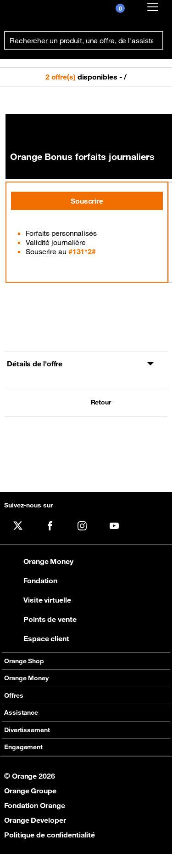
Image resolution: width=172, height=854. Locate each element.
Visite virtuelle (37, 599)
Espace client (36, 638)
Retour (101, 402)
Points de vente (40, 619)
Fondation (30, 580)
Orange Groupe (30, 790)
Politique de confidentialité (49, 834)
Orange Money (38, 561)
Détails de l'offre (34, 363)
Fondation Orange (34, 805)
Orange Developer (35, 820)
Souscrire (87, 200)
